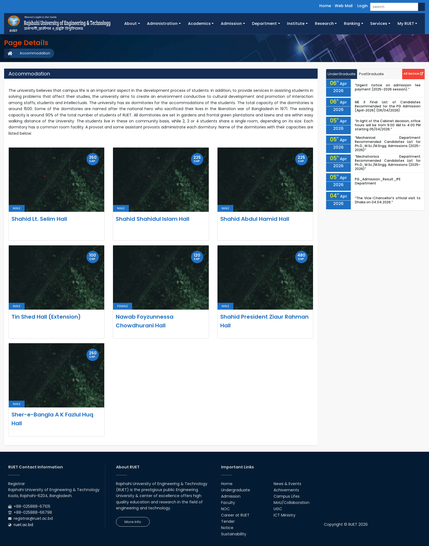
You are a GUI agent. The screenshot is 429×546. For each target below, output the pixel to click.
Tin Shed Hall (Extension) (46, 317)
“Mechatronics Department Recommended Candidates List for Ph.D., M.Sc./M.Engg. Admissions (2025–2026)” (388, 162)
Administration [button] (162, 23)
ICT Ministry (284, 515)
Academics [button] (199, 23)
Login (362, 5)
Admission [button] (231, 23)
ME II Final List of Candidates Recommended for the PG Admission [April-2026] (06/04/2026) (388, 106)
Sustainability (233, 534)
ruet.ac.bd (23, 524)
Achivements (286, 490)
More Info (132, 521)
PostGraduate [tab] (371, 74)
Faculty (228, 502)
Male (17, 208)
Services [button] (378, 23)
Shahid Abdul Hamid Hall (254, 219)
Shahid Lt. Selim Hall (39, 219)
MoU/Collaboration (291, 502)
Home (325, 5)
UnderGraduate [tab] (341, 74)
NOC (225, 509)
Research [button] (324, 23)
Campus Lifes (287, 496)
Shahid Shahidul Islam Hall (152, 219)
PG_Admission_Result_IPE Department (378, 181)
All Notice (413, 73)
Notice (227, 527)
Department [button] (264, 23)
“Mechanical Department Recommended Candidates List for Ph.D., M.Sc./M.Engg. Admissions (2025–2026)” (388, 144)
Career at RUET (235, 515)
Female (122, 306)
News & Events (287, 483)
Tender (228, 521)
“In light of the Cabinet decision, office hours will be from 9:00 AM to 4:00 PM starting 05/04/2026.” (388, 125)
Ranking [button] (352, 23)
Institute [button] (296, 23)
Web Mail (344, 5)
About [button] (130, 23)
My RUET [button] (406, 23)
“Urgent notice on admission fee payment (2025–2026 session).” (388, 87)
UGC (278, 509)
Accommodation (35, 53)
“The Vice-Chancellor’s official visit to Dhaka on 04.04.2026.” (388, 200)
